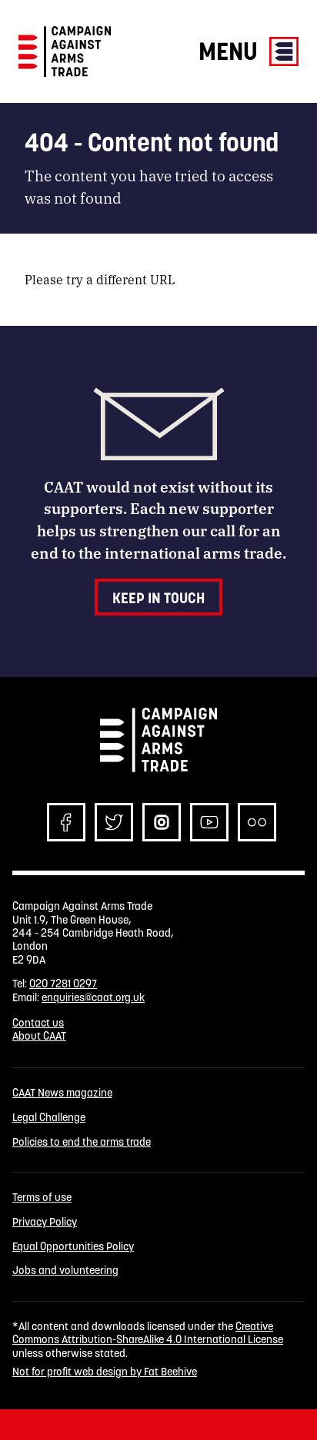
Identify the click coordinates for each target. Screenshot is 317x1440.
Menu (249, 51)
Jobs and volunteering (65, 1270)
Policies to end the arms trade (81, 1142)
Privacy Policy (44, 1222)
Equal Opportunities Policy (73, 1246)
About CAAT (39, 1036)
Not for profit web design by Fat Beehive (104, 1372)
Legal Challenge (48, 1117)
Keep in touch (158, 598)
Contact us (38, 1023)
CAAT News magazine (62, 1093)
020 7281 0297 (63, 983)
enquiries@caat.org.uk (93, 997)
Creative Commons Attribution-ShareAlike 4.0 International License (147, 1332)
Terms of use (42, 1197)
